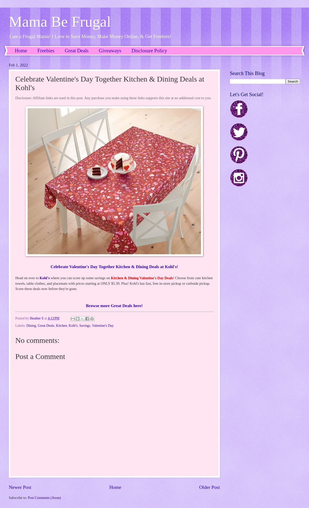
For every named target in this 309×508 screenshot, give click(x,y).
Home (21, 50)
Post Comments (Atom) (44, 498)
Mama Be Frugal (60, 21)
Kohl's (45, 278)
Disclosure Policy (149, 50)
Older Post (209, 487)
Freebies (46, 50)
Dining (31, 326)
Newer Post (20, 487)
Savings (84, 326)
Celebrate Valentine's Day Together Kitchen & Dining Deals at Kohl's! (114, 266)
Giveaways (110, 50)
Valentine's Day (103, 326)
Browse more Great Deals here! (114, 305)
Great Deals (77, 50)
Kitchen (61, 326)
